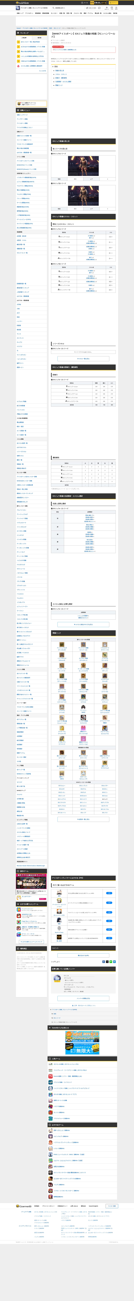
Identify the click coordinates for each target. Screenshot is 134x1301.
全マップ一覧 (21, 769)
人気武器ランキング (23, 292)
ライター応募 (112, 1206)
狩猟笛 (19, 325)
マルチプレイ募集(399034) (25, 186)
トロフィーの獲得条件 (23, 836)
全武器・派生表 (21, 236)
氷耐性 (90, 248)
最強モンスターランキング (25, 493)
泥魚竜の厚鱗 (89, 527)
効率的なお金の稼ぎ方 (23, 857)
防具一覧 (69, 13)
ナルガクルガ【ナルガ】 (105, 677)
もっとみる (42, 70)
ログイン (113, 3)
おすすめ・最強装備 (23, 296)
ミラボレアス (21, 602)
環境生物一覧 (21, 723)
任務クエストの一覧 (23, 682)
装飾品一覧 (20, 464)
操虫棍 (19, 329)
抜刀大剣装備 (21, 405)
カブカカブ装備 (21, 401)
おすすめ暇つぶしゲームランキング (32, 942)
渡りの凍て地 (21, 786)
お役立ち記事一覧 (22, 824)
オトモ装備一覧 (21, 430)
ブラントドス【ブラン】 (105, 698)
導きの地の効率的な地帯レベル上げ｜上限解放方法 (34, 51)
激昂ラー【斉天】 (61, 775)
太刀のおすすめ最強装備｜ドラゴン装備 (33, 46)
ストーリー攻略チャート (24, 140)
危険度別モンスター (23, 497)
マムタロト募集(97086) (24, 194)
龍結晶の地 (20, 815)
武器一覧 (62, 13)
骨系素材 (19, 749)
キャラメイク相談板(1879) (25, 223)
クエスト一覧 (78, 13)
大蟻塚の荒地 (21, 803)
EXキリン (105, 792)
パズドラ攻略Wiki (66, 1220)
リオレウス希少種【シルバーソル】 (62, 719)
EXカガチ (62, 789)
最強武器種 (45, 13)
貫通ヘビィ (20, 367)
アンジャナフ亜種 (22, 518)
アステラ (19, 794)
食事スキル (20, 456)
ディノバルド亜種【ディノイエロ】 (62, 677)
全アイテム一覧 (21, 719)
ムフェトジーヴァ (22, 606)
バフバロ (19, 577)
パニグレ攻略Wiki (39, 1236)
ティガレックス (21, 543)
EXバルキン (83, 806)
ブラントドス (21, 590)
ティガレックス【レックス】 (62, 667)
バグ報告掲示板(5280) (23, 215)
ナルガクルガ (21, 564)
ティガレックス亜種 (23, 548)
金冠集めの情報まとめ (23, 853)
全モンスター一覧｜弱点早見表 (30, 42)
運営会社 (83, 1206)
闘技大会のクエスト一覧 (24, 694)
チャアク (19, 342)
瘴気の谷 (19, 811)
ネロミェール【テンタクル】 (62, 688)
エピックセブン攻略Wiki (68, 1226)
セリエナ (19, 782)
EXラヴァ (83, 809)
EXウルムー (62, 785)
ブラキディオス (21, 585)
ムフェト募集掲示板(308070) (25, 181)
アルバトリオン (21, 510)
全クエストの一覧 (22, 673)
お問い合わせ (74, 1206)
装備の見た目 (59, 70)
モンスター (54, 13)
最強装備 (38, 13)
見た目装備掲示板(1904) (24, 228)
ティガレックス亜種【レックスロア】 (83, 667)
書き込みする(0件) (83, 955)
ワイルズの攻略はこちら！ (25, 127)
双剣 (18, 317)
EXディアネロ (62, 806)
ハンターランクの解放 (23, 828)
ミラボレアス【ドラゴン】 (62, 740)
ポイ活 (84, 3)
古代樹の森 (20, 799)
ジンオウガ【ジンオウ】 (105, 656)
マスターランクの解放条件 (25, 144)
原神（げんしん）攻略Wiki (41, 1226)
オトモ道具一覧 (21, 435)
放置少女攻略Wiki (39, 1232)
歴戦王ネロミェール (23, 665)
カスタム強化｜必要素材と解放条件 (31, 66)
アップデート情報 (22, 119)
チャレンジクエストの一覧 (25, 698)
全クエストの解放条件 (23, 677)
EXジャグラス (62, 799)
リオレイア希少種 (22, 615)
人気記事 (23, 37)
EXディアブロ (105, 802)
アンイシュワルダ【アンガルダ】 (62, 646)
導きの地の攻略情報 (23, 148)
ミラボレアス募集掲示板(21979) (26, 177)
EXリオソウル (105, 809)
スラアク (19, 346)
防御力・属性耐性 (61, 78)
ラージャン (20, 610)
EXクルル (105, 795)
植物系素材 (20, 732)
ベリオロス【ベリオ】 (62, 708)
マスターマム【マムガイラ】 (62, 730)
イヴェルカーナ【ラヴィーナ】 (105, 646)
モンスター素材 (21, 757)
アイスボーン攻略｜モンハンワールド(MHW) (64, 1009)
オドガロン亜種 (21, 531)
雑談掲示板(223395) (23, 207)
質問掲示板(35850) (22, 211)
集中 (90, 238)
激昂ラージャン (21, 640)
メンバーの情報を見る (83, 998)
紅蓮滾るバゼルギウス (23, 636)
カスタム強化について (23, 832)
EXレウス (105, 812)
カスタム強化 (107, 13)
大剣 (18, 308)
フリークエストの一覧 (23, 686)
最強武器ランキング (23, 288)
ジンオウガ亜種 (21, 539)
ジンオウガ (20, 535)
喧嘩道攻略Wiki (92, 1236)
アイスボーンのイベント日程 (25, 161)
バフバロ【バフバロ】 (105, 688)
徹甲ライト (20, 363)
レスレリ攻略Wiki (39, 1228)
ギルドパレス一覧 (22, 253)
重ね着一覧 (98, 13)
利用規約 (36, 1206)
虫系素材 (19, 736)
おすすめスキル (21, 447)
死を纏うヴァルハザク (23, 648)
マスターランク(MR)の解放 (25, 707)
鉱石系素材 (20, 740)
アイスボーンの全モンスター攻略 (27, 476)
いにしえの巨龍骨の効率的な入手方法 (32, 56)
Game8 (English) (93, 1206)
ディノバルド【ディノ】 (105, 667)
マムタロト (20, 598)
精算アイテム (21, 753)
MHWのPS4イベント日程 (24, 165)
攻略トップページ (22, 115)
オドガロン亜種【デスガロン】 (83, 656)
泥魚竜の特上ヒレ (89, 521)
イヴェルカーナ (21, 522)
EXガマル (83, 789)
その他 (19, 761)
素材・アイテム (88, 13)
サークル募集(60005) (23, 202)
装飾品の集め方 (21, 468)
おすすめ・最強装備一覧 (24, 152)
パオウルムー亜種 (22, 573)
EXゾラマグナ (62, 802)
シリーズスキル (21, 451)
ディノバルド (21, 552)
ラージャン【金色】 (83, 709)
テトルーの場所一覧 (23, 845)
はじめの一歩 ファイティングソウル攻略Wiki (100, 1232)
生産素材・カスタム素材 (63, 81)
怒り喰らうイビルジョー (24, 623)
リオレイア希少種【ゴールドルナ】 (105, 708)
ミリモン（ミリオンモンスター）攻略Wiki (72, 1236)
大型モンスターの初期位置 (25, 485)
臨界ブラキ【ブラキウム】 (105, 765)
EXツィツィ (83, 802)
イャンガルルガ (21, 527)
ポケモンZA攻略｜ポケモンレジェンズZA (45, 1212)
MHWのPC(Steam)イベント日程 (26, 169)
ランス (19, 334)
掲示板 (115, 13)
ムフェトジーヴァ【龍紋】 (105, 719)
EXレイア (83, 812)
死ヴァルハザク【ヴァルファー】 (83, 764)
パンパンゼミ (21, 410)
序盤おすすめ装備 (22, 414)
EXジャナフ (83, 799)
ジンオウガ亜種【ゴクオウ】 (83, 719)
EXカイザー (105, 785)
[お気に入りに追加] (91, 8)
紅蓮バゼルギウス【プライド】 (105, 754)
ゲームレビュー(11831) (24, 219)
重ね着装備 (20, 422)
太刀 (18, 313)
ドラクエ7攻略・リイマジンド (42, 1216)
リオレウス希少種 (22, 619)
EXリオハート (62, 812)
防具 (55, 1014)
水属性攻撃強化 (90, 243)
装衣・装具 (20, 426)
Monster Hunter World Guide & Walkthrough (31, 865)
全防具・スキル (21, 240)
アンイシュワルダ (22, 514)
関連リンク (59, 85)
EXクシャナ (62, 795)
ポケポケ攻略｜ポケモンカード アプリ (98, 1216)
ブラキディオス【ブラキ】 (83, 698)
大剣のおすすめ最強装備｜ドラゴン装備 (33, 61)
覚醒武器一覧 (21, 248)
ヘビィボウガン (21, 359)
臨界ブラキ (20, 657)
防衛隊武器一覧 (21, 283)
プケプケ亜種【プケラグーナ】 (62, 698)
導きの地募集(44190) (23, 190)
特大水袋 (89, 540)
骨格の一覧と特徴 (22, 489)
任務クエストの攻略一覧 (24, 136)
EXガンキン (62, 792)
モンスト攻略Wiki (93, 1220)
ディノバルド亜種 (22, 556)
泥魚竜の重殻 (89, 519)
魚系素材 (19, 744)
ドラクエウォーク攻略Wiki (41, 1222)
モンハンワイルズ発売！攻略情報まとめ (65, 49)
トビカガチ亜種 (21, 560)
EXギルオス (83, 795)
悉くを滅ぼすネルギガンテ (25, 644)
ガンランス (20, 338)
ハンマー (19, 321)
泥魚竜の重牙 (89, 517)
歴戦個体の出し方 (22, 502)
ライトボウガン (21, 355)
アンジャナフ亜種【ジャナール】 (83, 646)
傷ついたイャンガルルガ (24, 631)
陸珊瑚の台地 (21, 807)
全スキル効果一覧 (22, 443)
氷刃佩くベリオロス (23, 652)
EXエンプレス (83, 785)
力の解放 (90, 236)
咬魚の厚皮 (89, 525)
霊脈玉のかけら (82, 618)
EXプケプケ (105, 806)
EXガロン (105, 789)
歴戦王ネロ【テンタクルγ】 (83, 730)
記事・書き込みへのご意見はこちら (83, 1005)
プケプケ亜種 (21, 581)
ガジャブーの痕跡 (22, 849)
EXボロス (62, 809)
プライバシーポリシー (48, 1206)
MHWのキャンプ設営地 (24, 774)
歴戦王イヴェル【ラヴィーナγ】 (83, 740)
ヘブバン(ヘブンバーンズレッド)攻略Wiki (99, 1226)
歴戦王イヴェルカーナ (23, 661)
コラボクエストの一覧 (23, 690)
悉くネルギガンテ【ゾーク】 (62, 764)
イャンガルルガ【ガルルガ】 (62, 656)
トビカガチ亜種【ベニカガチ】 (83, 677)
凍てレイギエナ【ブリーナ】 (83, 754)
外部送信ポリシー (62, 1206)
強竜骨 (89, 532)
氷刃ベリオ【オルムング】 (83, 775)
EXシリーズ (57, 1018)
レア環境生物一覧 (22, 728)
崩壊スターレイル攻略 (40, 1220)
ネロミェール (21, 569)
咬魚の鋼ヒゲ (89, 515)
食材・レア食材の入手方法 (25, 840)
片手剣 (19, 304)
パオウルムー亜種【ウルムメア (83, 688)
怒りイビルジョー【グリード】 (62, 754)
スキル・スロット (61, 74)
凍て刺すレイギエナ (23, 627)
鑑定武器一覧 (21, 244)
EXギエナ (83, 792)
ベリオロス (20, 594)
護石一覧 (19, 460)
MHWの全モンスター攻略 (24, 481)
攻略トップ (20, 13)
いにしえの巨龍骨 (83, 615)
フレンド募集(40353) (23, 198)
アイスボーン (29, 13)
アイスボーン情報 (22, 123)
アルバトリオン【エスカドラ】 (105, 730)
